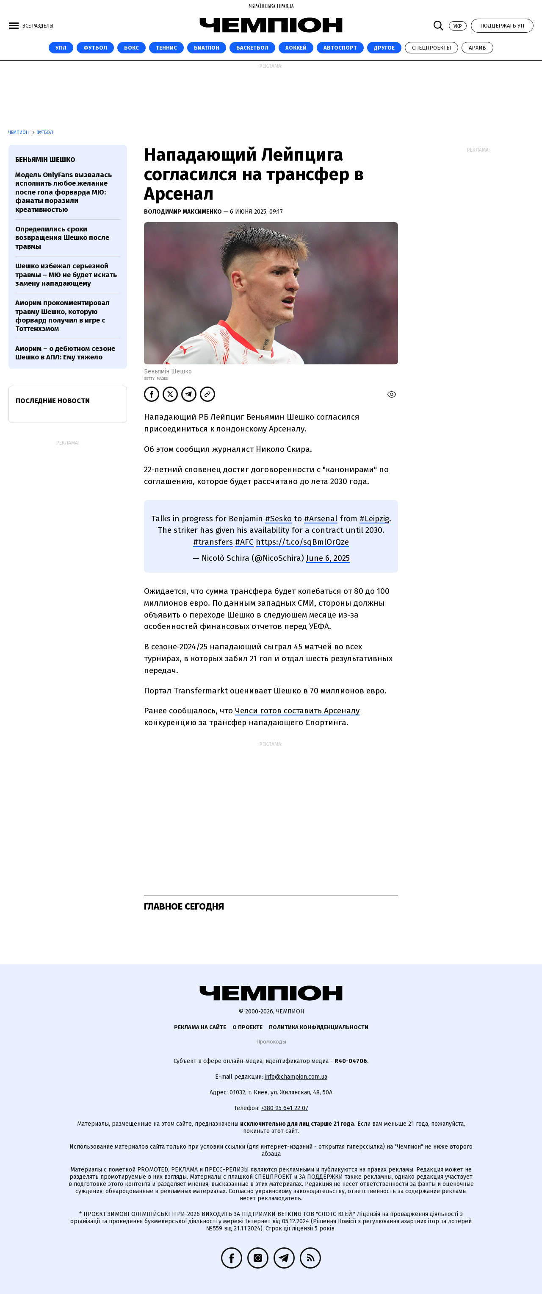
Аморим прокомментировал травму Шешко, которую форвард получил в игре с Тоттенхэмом (62, 315)
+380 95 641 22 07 (284, 1108)
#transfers (213, 542)
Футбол (95, 48)
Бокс (131, 48)
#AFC (244, 542)
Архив (477, 48)
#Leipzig (374, 518)
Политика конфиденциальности (318, 1027)
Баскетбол (252, 48)
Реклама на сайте (200, 1027)
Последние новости (53, 401)
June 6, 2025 (328, 558)
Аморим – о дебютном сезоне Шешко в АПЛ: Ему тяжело (65, 353)
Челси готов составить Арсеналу (297, 710)
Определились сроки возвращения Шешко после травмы (62, 238)
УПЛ (60, 48)
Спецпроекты (431, 48)
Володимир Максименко (183, 211)
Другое (384, 48)
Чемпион (19, 132)
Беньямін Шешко (45, 160)
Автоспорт (340, 48)
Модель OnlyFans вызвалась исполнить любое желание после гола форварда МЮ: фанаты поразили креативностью (63, 192)
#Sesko (278, 518)
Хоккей (296, 48)
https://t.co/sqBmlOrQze (302, 542)
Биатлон (206, 48)
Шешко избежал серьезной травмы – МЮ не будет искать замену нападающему (66, 275)
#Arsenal (320, 518)
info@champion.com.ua (296, 1076)
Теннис (166, 48)
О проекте (247, 1027)
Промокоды (271, 1041)
